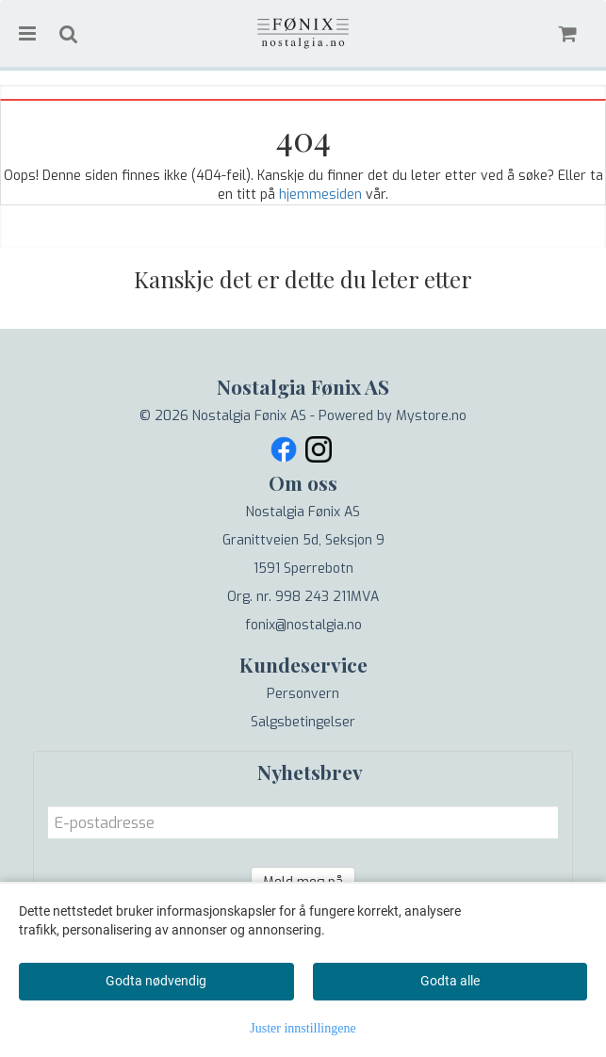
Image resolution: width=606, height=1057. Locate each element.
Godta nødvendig (156, 980)
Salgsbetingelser (303, 722)
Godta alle (450, 980)
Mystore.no (431, 416)
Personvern (303, 694)
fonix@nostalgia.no (303, 625)
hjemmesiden (320, 194)
